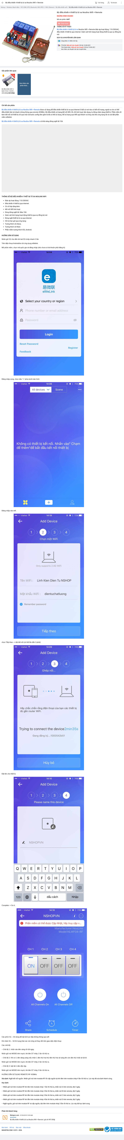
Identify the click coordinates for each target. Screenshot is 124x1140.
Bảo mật (18, 1127)
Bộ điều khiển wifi (61, 7)
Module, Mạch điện (13, 7)
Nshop (3, 7)
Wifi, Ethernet (49, 7)
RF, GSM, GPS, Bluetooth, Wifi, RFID (32, 7)
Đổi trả (12, 1127)
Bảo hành (5, 1127)
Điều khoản (27, 1127)
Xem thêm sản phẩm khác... (24, 84)
